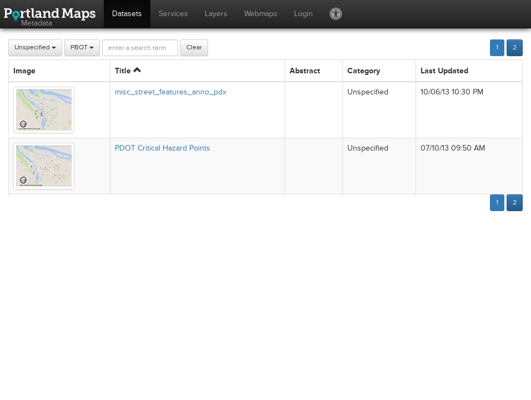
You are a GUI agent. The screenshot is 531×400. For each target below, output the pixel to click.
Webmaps (260, 13)
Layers (216, 13)
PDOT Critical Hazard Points (162, 148)
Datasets (127, 13)
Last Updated (444, 71)
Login (303, 13)
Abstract (305, 71)
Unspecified (35, 47)
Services (173, 13)
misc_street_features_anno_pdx (170, 92)
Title (128, 71)
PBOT (82, 47)
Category (363, 71)
